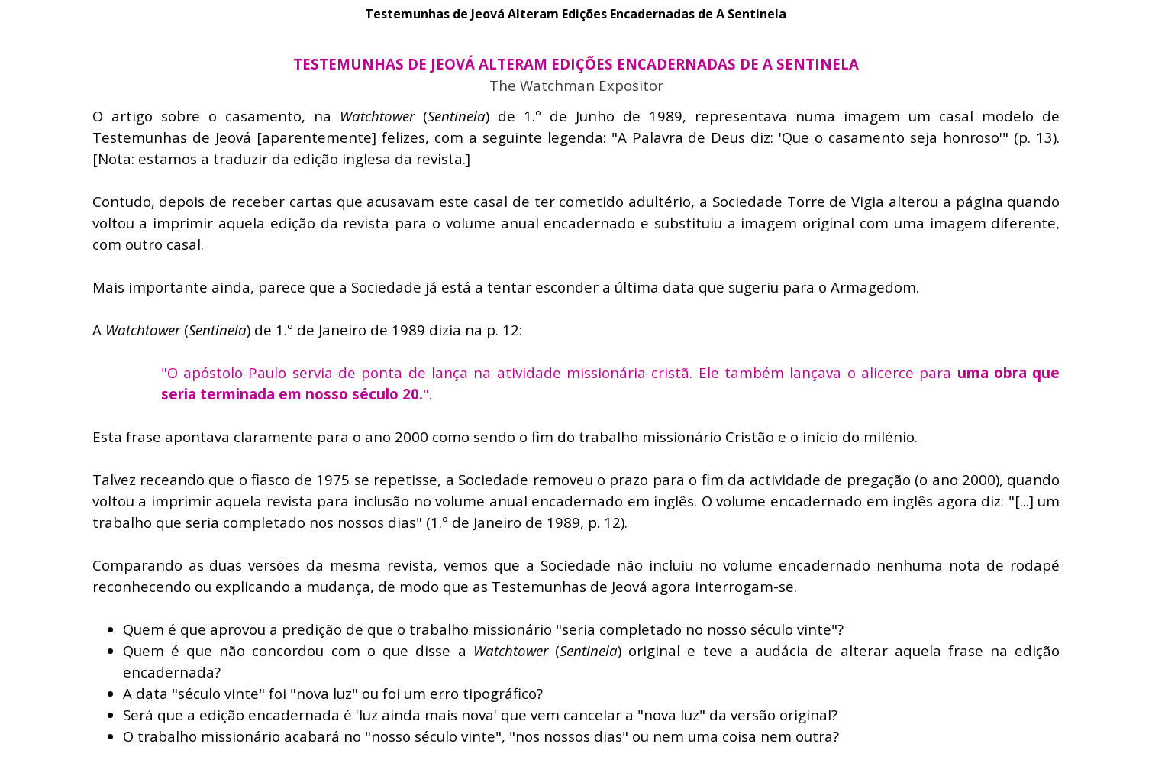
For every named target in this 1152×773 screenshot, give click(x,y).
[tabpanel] (576, 64)
